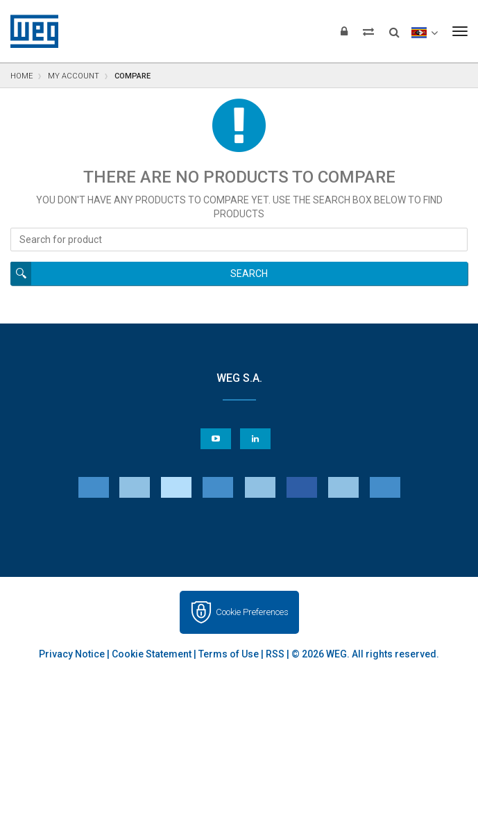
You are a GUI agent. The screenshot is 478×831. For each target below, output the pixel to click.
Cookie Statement (151, 654)
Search (249, 273)
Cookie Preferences (252, 612)
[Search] (394, 28)
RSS (275, 654)
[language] (424, 31)
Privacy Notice (72, 654)
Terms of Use (228, 654)
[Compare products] (368, 31)
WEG (29, 31)
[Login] (344, 31)
